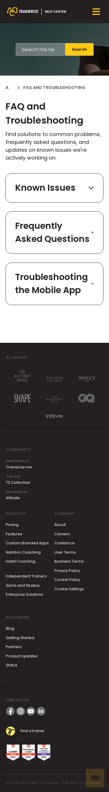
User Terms (65, 552)
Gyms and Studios (23, 585)
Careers (62, 534)
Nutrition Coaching (23, 552)
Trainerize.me (19, 467)
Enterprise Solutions (24, 594)
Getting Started (20, 638)
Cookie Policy (67, 579)
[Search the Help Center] (40, 49)
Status (11, 665)
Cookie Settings (69, 589)
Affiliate (13, 498)
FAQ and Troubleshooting (54, 87)
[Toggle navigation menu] (96, 11)
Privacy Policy (67, 570)
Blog (10, 628)
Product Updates (22, 656)
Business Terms (69, 561)
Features (14, 534)
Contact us (64, 543)
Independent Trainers (26, 576)
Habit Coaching (20, 561)
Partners (14, 647)
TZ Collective (18, 482)
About (60, 524)
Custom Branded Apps (27, 543)
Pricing (12, 524)
